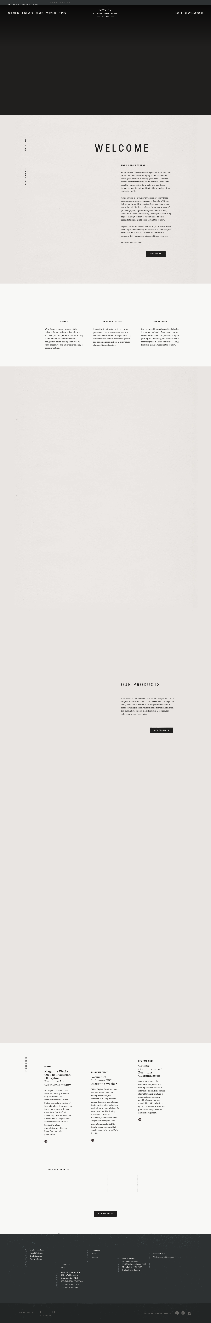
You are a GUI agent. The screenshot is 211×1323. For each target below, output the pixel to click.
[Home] (105, 13)
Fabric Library (36, 1259)
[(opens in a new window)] (37, 1313)
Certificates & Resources (163, 1257)
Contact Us (65, 1264)
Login (179, 13)
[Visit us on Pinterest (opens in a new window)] (177, 1312)
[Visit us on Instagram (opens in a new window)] (183, 1312)
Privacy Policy (159, 1254)
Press (39, 13)
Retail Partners (36, 1253)
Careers (95, 1257)
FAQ (62, 1267)
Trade (62, 13)
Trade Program (36, 1256)
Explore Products (37, 1250)
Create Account (194, 13)
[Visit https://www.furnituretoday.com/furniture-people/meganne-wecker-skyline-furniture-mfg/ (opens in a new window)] (92, 1140)
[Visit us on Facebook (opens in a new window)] (189, 1313)
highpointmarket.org (131, 1270)
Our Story (13, 13)
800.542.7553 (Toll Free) (72, 1281)
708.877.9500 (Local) (70, 1284)
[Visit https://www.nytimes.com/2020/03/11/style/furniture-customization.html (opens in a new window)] (139, 1119)
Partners (51, 13)
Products (27, 13)
